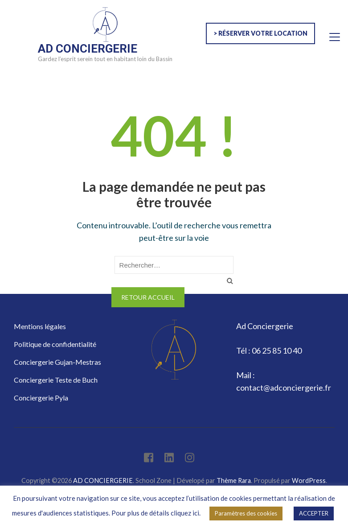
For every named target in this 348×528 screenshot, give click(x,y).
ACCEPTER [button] (313, 513)
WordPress (309, 480)
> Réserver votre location (260, 33)
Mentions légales (40, 326)
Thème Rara (234, 480)
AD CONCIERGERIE (87, 48)
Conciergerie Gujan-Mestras (57, 362)
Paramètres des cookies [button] (246, 513)
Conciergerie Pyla (41, 397)
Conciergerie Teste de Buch (56, 379)
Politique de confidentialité (55, 344)
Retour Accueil (148, 297)
